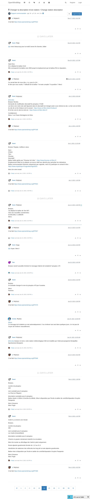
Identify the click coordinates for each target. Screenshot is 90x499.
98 (63, 488)
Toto (13, 262)
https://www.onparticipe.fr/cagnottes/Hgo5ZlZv (22, 166)
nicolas (14, 319)
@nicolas (19, 96)
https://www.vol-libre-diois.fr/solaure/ (45, 108)
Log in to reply (77, 14)
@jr (17, 43)
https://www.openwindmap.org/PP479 (26, 305)
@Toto (19, 318)
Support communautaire (18, 13)
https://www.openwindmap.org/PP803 (26, 184)
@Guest (16, 79)
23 (39, 488)
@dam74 (16, 18)
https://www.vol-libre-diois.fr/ (38, 110)
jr (12, 18)
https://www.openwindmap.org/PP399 (26, 471)
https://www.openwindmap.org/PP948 (26, 358)
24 (44, 488)
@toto (10, 322)
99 (68, 488)
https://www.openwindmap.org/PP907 (26, 231)
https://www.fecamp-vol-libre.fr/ (46, 160)
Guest (14, 43)
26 (54, 488)
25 (49, 488)
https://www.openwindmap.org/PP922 (26, 22)
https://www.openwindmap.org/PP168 (26, 129)
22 (34, 488)
